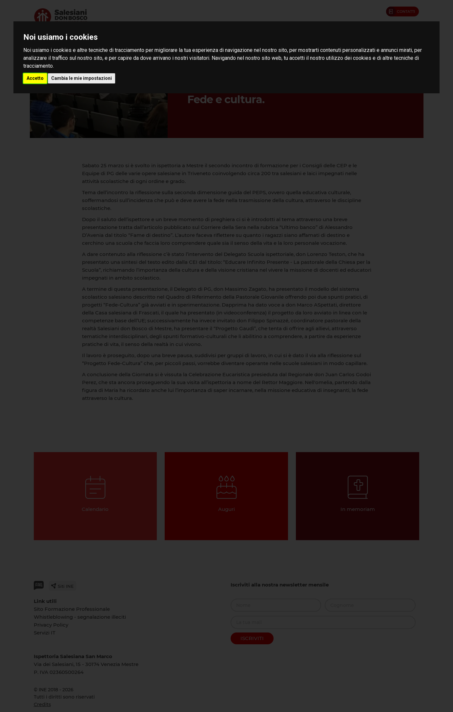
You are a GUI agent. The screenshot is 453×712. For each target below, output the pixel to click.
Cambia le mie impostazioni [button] (81, 78)
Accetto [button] (35, 78)
